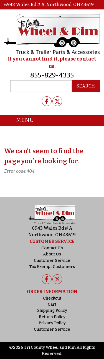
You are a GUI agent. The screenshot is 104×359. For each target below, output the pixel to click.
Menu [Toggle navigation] (21, 120)
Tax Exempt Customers (52, 266)
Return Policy (52, 316)
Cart (52, 304)
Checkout (52, 298)
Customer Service (52, 260)
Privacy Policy (52, 322)
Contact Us (52, 247)
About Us (52, 254)
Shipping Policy (52, 310)
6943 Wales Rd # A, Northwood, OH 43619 (49, 4)
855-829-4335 (52, 75)
